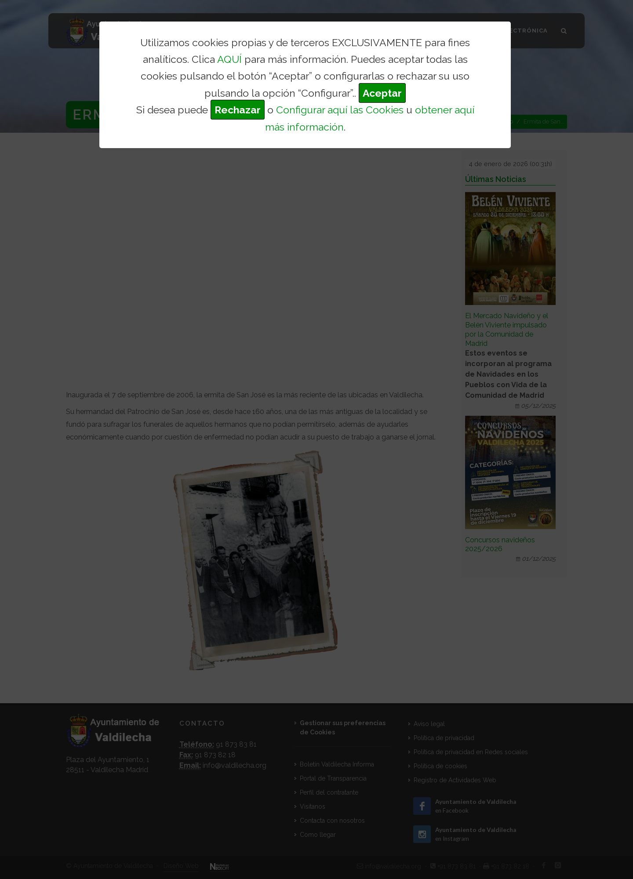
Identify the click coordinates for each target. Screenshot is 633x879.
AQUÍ (229, 59)
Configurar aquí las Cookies (340, 110)
